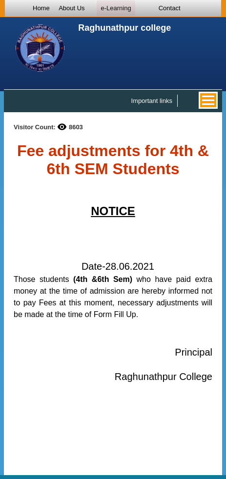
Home (41, 8)
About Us (71, 8)
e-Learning (116, 8)
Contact (170, 8)
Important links (151, 100)
